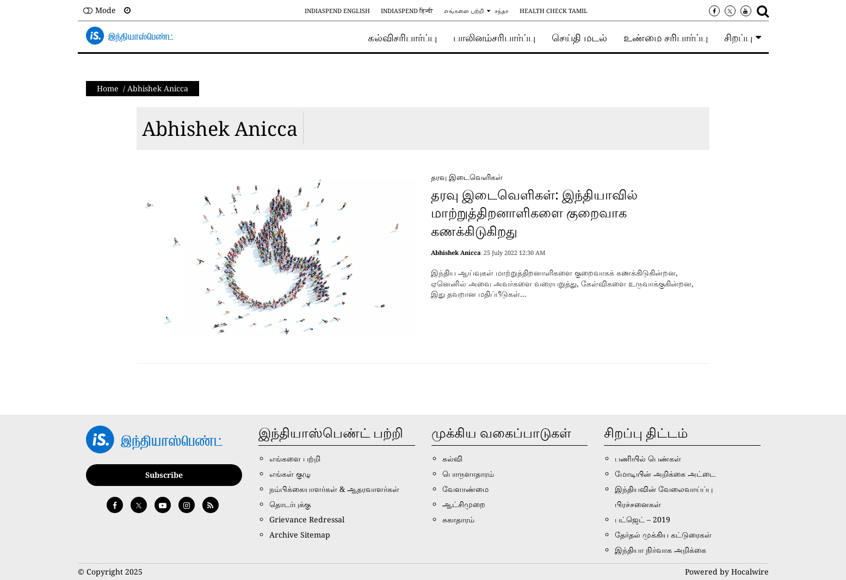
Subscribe (164, 475)
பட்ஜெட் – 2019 (642, 519)
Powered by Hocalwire (727, 571)
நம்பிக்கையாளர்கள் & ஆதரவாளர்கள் (334, 489)
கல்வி (452, 458)
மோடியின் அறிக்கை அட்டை (665, 474)
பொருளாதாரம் (468, 474)
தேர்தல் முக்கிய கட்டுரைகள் (663, 534)
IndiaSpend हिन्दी (407, 11)
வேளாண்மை (465, 489)
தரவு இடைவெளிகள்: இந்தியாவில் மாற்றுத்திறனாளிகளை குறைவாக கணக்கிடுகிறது (534, 212)
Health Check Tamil (554, 11)
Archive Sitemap (299, 534)
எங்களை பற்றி (464, 11)
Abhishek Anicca (220, 128)
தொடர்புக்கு (290, 504)
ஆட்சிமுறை (463, 504)
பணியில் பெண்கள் (648, 458)
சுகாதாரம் (458, 519)
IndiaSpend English (337, 11)
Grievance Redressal (306, 519)
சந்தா (502, 11)
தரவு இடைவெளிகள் (467, 177)
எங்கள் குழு (290, 474)
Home (108, 88)
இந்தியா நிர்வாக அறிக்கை (660, 550)
